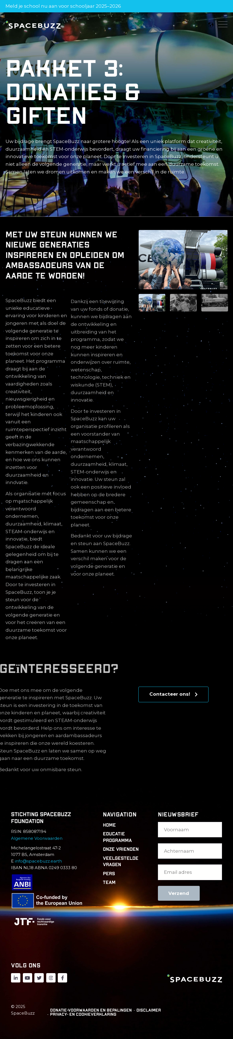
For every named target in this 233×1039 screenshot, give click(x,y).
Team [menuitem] (109, 882)
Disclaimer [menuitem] (148, 1010)
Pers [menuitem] (109, 873)
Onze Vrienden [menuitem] (121, 849)
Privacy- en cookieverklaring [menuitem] (83, 1014)
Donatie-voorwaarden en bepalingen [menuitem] (91, 1010)
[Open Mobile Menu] (222, 24)
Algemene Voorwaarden (36, 838)
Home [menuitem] (109, 825)
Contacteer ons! (173, 694)
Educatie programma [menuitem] (117, 837)
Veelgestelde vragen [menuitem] (120, 861)
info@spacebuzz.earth (38, 861)
